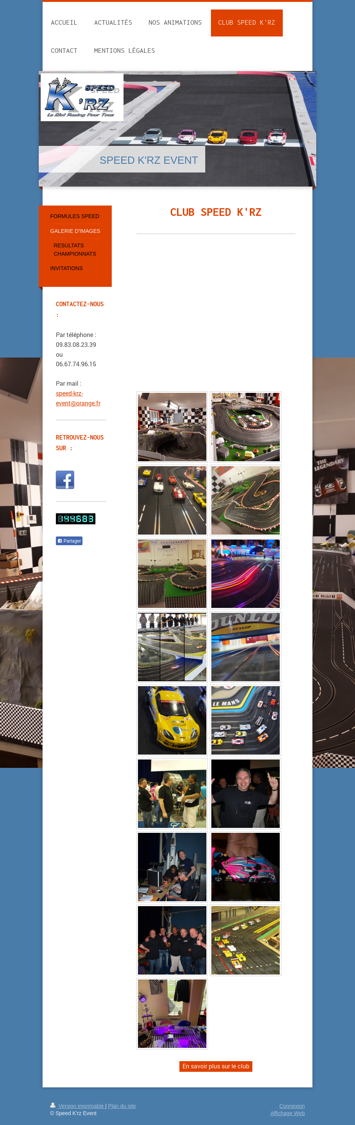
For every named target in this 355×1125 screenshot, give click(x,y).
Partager (69, 541)
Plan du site (122, 1106)
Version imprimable (77, 1106)
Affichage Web (287, 1113)
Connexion (292, 1106)
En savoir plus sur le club (215, 1066)
